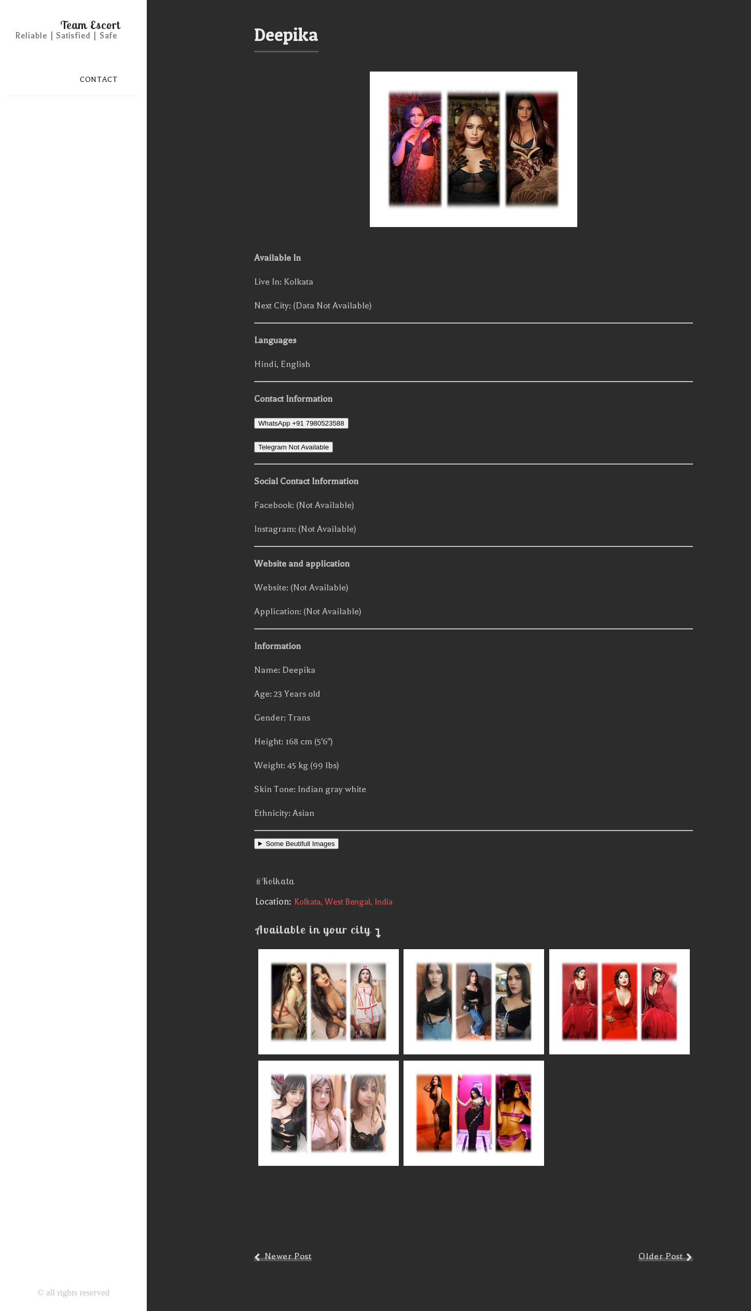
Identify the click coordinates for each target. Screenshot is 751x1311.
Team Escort (90, 25)
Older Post (660, 1256)
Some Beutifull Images (300, 844)
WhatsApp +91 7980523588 (301, 423)
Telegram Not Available (293, 447)
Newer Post (288, 1256)
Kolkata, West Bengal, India (343, 902)
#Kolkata (275, 881)
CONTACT (99, 79)
